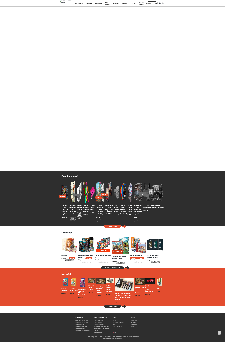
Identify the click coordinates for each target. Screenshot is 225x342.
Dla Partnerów (98, 332)
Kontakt (96, 330)
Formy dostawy (98, 322)
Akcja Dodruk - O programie (101, 328)
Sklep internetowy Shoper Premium (112, 338)
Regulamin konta (79, 324)
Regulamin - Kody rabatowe (82, 322)
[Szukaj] (156, 3)
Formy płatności (98, 320)
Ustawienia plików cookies (82, 330)
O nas (114, 320)
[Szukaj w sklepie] (150, 3)
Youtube (133, 322)
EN (114, 332)
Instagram (134, 324)
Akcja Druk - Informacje (81, 320)
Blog (114, 324)
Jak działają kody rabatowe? (101, 326)
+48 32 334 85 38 (117, 326)
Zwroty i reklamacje (99, 324)
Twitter (133, 326)
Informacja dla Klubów (118, 322)
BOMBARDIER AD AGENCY (131, 337)
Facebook (134, 320)
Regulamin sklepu (80, 328)
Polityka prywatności (81, 326)
